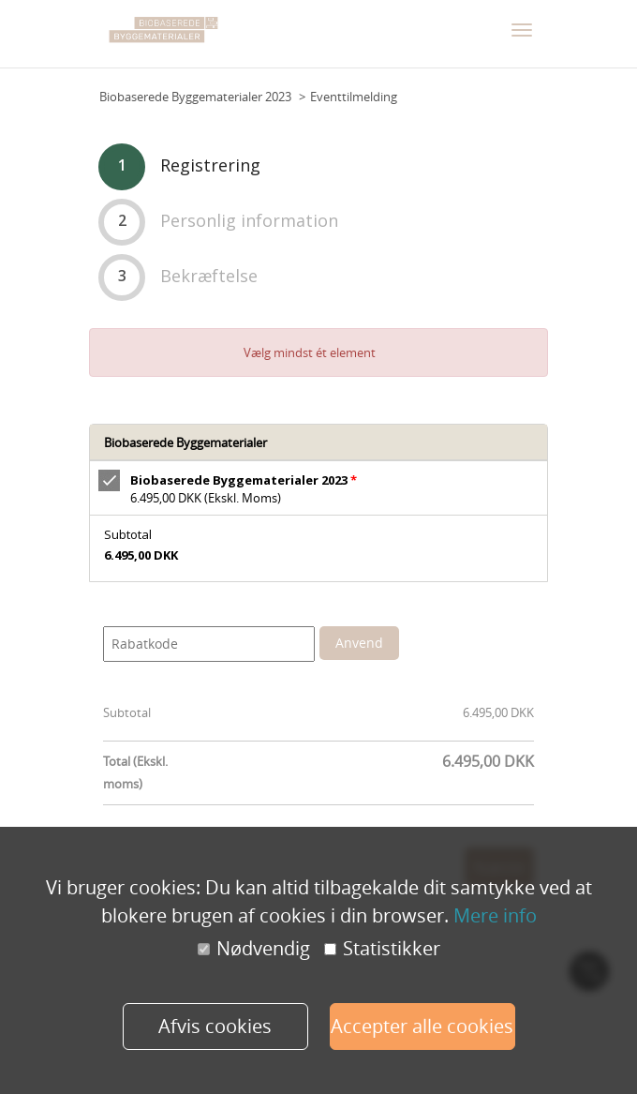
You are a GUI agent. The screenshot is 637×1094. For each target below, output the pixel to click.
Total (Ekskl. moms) (135, 772)
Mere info (495, 915)
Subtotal (127, 712)
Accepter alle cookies (422, 1026)
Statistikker (382, 948)
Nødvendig (254, 948)
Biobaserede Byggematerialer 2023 (195, 96)
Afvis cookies (215, 1026)
